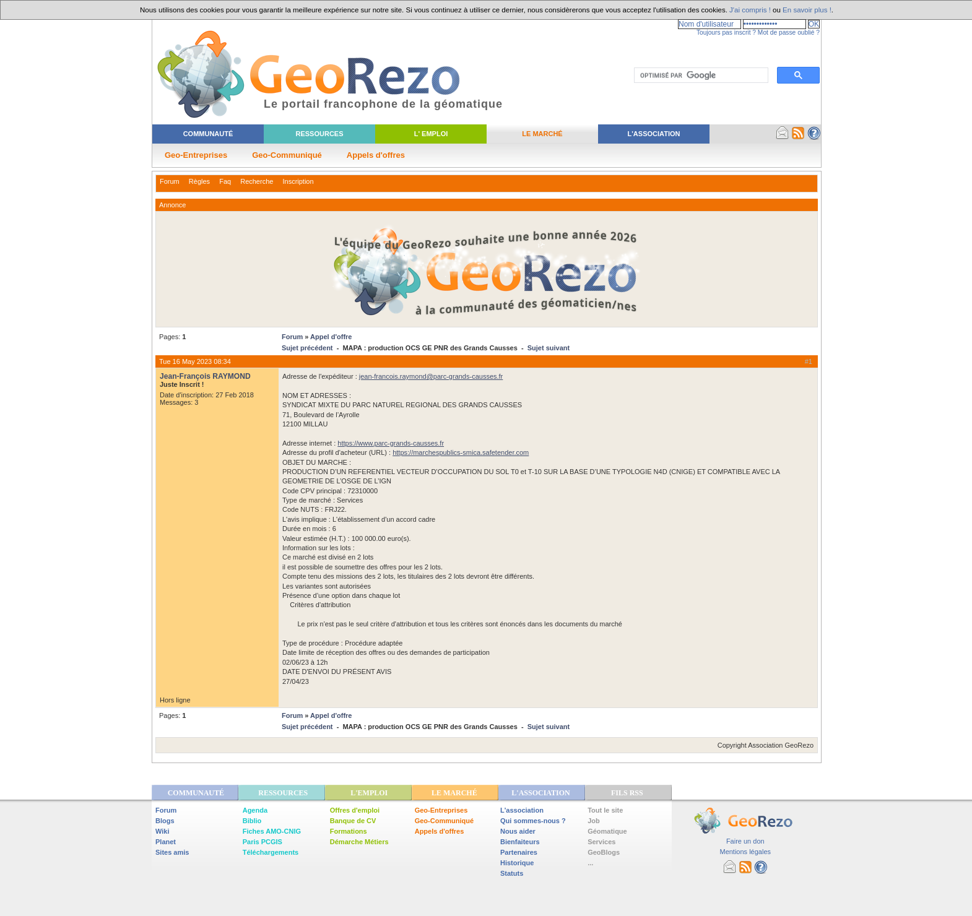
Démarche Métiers (359, 841)
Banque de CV (353, 820)
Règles (199, 181)
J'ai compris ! (750, 10)
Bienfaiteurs (520, 841)
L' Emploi (431, 133)
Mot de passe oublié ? (789, 32)
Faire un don (745, 841)
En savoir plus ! (807, 10)
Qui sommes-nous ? (533, 820)
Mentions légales (745, 851)
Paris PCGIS (262, 841)
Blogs (165, 820)
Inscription (297, 181)
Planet (165, 841)
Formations (348, 831)
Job (594, 820)
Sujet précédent (307, 348)
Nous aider (518, 831)
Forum (170, 181)
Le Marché (542, 133)
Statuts (511, 873)
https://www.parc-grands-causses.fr (390, 443)
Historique (517, 862)
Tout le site (605, 810)
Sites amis (172, 852)
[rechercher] (700, 75)
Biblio (252, 820)
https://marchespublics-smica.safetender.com (461, 452)
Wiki (162, 831)
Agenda (255, 810)
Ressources (319, 133)
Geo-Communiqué (287, 155)
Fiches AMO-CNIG (272, 831)
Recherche (256, 181)
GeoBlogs (604, 852)
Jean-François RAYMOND (205, 376)
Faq (225, 181)
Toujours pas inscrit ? (726, 32)
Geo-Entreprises (196, 155)
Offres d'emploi (355, 810)
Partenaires (518, 852)
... (590, 862)
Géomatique (607, 831)
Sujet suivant (548, 348)
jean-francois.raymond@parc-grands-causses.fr (431, 376)
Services (601, 841)
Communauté (208, 133)
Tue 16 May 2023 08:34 (195, 361)
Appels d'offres (376, 155)
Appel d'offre (331, 336)
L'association (522, 810)
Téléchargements (270, 852)
